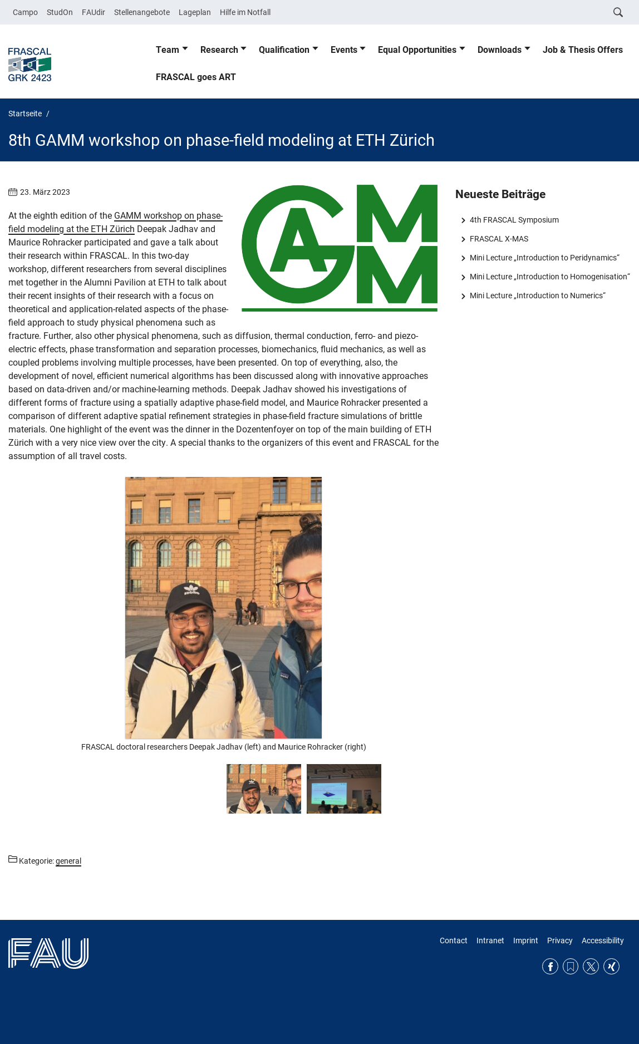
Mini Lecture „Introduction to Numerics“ (538, 295)
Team (167, 50)
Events (344, 50)
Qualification (284, 50)
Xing (611, 966)
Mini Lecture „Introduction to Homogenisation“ (550, 276)
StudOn (60, 12)
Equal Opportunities (417, 50)
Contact (454, 940)
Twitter (591, 966)
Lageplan (195, 12)
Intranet (490, 940)
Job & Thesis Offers (583, 50)
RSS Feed (571, 966)
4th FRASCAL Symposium (514, 219)
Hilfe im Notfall (245, 12)
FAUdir (93, 12)
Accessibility (603, 940)
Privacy (560, 940)
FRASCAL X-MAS (499, 238)
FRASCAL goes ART (196, 77)
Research (219, 50)
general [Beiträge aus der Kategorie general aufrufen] (68, 860)
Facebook (550, 966)
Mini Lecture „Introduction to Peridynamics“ (545, 257)
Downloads (500, 50)
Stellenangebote (142, 12)
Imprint (525, 940)
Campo (25, 12)
